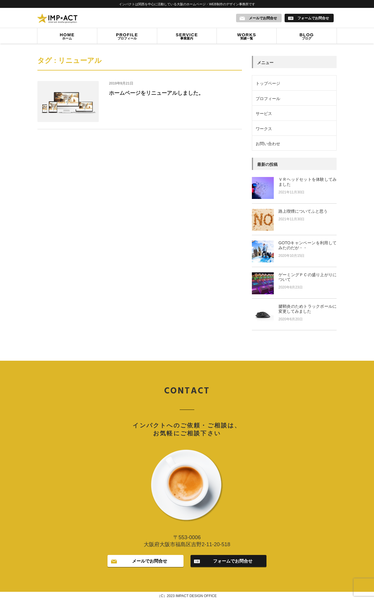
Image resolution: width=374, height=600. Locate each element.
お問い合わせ (268, 144)
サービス (264, 113)
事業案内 (187, 37)
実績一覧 (246, 37)
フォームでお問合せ (232, 561)
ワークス (264, 128)
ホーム (67, 37)
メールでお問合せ (149, 561)
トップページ (268, 83)
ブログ (307, 37)
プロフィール (127, 37)
